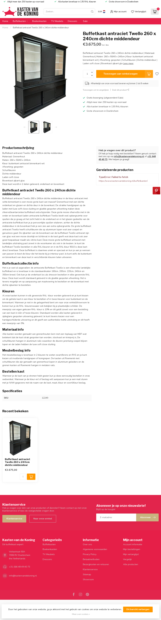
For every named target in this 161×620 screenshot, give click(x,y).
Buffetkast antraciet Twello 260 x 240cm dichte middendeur (41, 27)
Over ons (87, 544)
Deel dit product (120, 90)
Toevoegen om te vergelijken (96, 90)
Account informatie (132, 544)
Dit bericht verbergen (137, 609)
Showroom (88, 579)
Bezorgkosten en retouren (96, 564)
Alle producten (130, 564)
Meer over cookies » (81, 614)
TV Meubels (57, 21)
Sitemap (87, 574)
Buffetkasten (19, 21)
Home (5, 21)
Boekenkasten (39, 21)
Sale (85, 21)
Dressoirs (72, 21)
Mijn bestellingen (131, 549)
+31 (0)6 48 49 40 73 (19, 566)
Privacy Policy (89, 554)
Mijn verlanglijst (131, 554)
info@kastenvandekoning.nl (129, 156)
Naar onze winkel (42, 518)
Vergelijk (127, 559)
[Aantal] (23, 477)
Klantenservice (14, 518)
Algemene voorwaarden (95, 549)
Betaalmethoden (91, 559)
